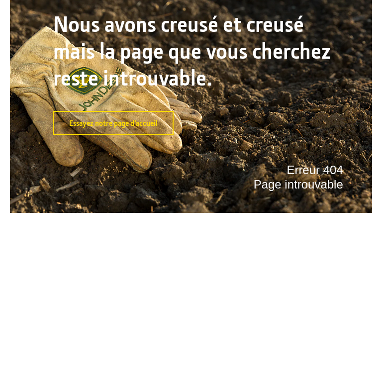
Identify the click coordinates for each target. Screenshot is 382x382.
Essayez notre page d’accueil (113, 123)
